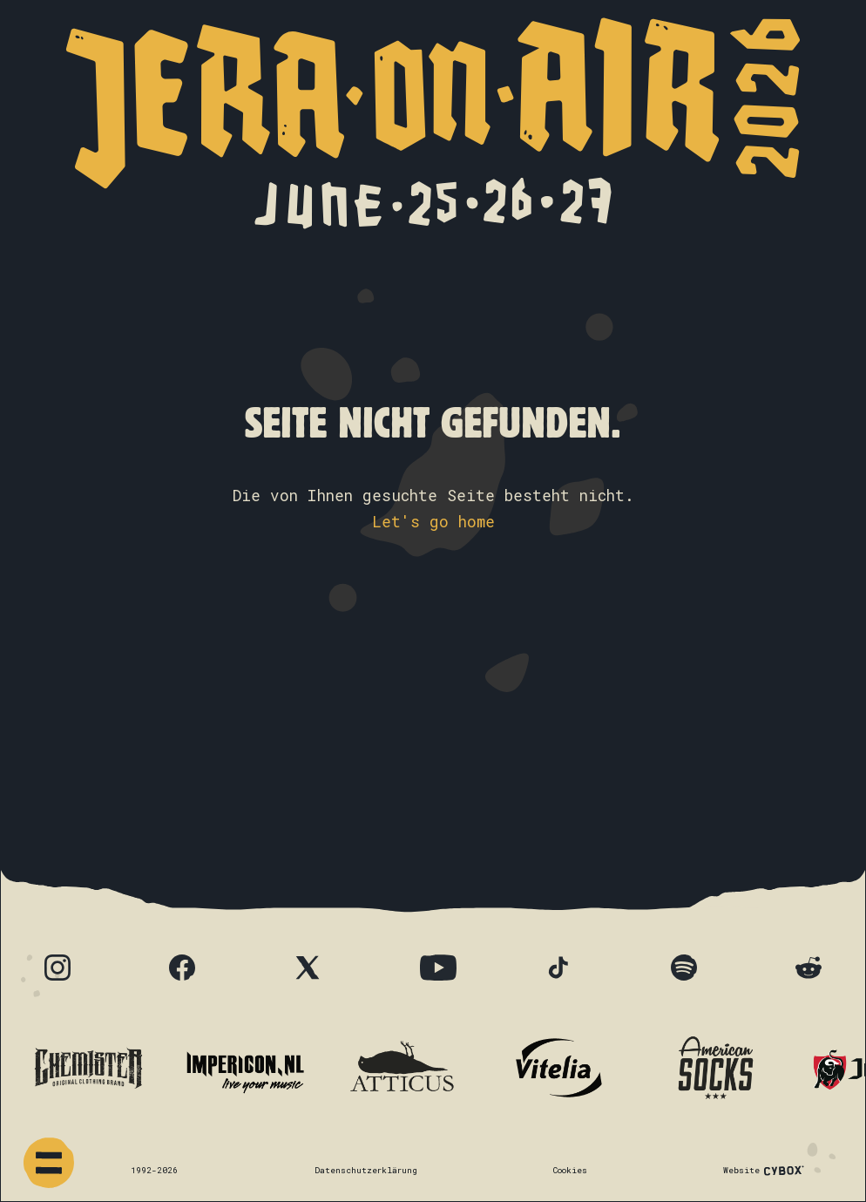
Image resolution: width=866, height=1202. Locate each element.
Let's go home (433, 522)
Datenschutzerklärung (366, 1170)
